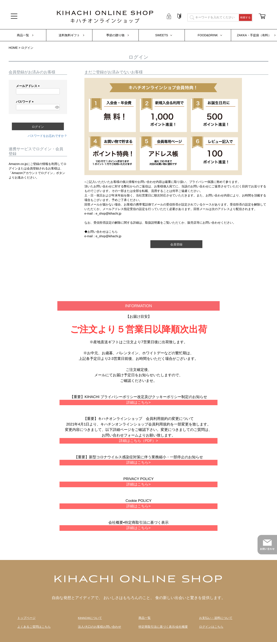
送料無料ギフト (69, 35)
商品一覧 (23, 35)
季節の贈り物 (115, 35)
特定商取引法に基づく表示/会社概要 (163, 626)
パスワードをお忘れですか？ (47, 136)
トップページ (26, 618)
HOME (13, 47)
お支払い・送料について (215, 618)
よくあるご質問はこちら (34, 626)
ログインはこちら (211, 626)
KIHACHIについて (90, 618)
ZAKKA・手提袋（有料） (254, 35)
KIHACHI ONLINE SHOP (138, 579)
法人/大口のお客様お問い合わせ (99, 626)
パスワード (25, 101)
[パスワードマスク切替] (57, 107)
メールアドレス (28, 86)
